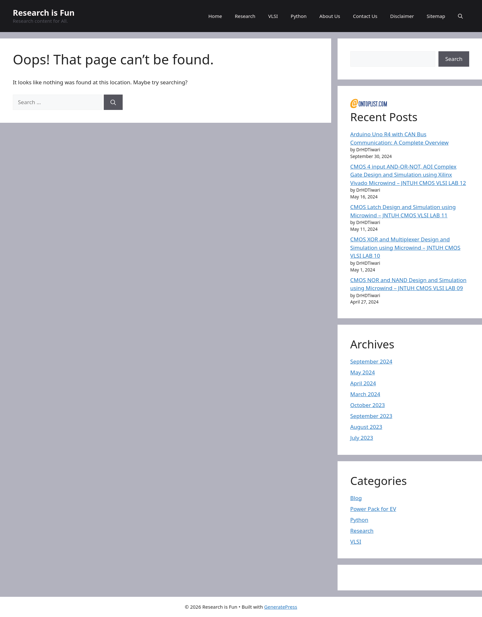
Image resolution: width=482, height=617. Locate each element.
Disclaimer (402, 16)
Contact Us (365, 16)
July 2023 (361, 437)
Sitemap (436, 16)
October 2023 (367, 405)
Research (245, 16)
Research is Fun (44, 12)
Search (453, 59)
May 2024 (362, 372)
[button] (460, 16)
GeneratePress (280, 607)
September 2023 (371, 416)
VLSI (273, 16)
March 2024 (365, 394)
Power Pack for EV (373, 509)
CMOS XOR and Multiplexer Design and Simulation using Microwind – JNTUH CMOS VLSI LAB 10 (405, 247)
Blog (356, 498)
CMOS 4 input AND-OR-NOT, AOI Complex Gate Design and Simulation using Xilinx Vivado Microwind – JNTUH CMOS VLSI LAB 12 (408, 175)
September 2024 (371, 361)
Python (299, 16)
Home (215, 16)
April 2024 (363, 383)
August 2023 (366, 426)
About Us (329, 16)
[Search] (113, 102)
